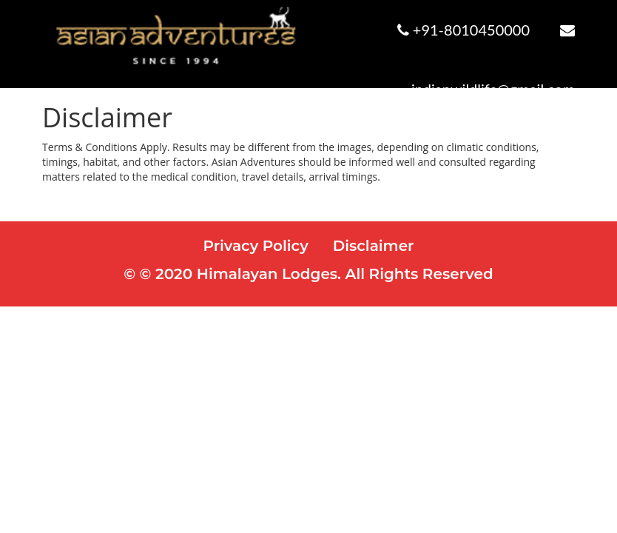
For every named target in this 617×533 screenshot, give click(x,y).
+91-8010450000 (471, 29)
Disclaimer (373, 246)
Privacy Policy (255, 246)
